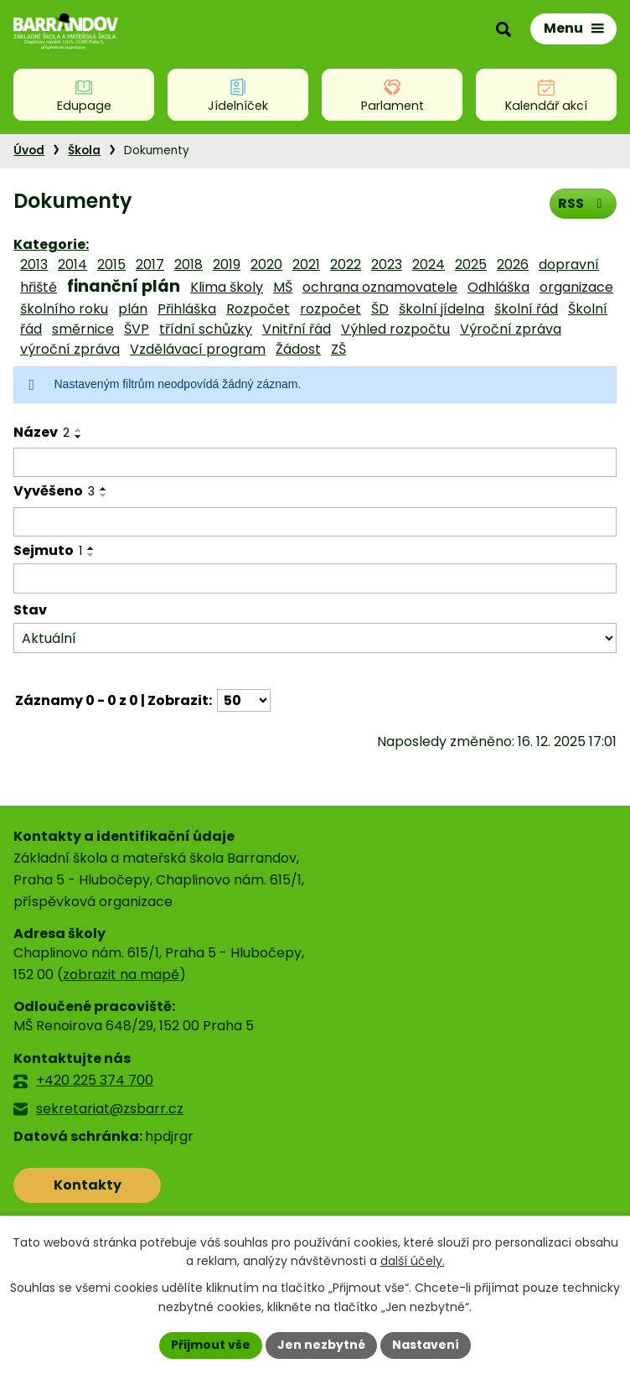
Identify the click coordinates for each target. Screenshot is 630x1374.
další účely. (412, 1261)
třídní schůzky (205, 329)
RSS (582, 203)
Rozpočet (258, 309)
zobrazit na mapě (121, 974)
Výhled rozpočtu (395, 329)
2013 (34, 264)
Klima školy (226, 287)
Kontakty (87, 1185)
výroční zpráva (70, 349)
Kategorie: (51, 244)
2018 (188, 264)
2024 (428, 264)
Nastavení (425, 1344)
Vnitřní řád (296, 329)
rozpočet (330, 309)
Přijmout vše (210, 1344)
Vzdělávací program (198, 349)
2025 (471, 264)
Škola (84, 150)
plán (132, 309)
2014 (72, 264)
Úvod (28, 150)
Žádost (298, 349)
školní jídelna (441, 309)
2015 (111, 264)
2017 (150, 264)
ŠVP (136, 329)
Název (41, 432)
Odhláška (498, 287)
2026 (513, 264)
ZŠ (338, 349)
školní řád (526, 309)
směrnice (83, 329)
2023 (386, 264)
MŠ (282, 287)
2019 (226, 264)
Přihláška (187, 309)
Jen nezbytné (321, 1344)
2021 (306, 264)
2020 (266, 264)
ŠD (380, 309)
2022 (345, 264)
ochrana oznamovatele (379, 287)
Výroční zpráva (510, 329)
